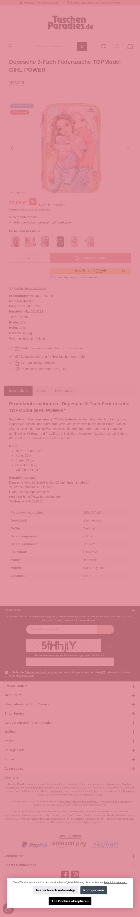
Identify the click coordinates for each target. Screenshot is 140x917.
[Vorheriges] (12, 148)
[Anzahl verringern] (13, 258)
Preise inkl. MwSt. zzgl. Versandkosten (29, 209)
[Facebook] (65, 874)
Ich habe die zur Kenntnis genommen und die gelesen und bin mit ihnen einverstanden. (69, 674)
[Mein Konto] (116, 46)
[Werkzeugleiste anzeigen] (8, 908)
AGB (102, 672)
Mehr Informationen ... (115, 882)
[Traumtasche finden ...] (50, 46)
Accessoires (13, 768)
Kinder (9, 759)
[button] (90, 273)
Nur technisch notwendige (56, 890)
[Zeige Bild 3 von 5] (70, 191)
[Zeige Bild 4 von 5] (78, 191)
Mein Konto (13, 695)
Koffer (9, 741)
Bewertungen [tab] (64, 390)
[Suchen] (82, 46)
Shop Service (14, 713)
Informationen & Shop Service (27, 704)
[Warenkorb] (130, 46)
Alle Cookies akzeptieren (70, 901)
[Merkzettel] (103, 46)
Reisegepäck (14, 750)
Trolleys (10, 731)
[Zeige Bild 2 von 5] (62, 191)
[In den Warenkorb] (90, 258)
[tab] (18, 391)
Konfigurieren (93, 890)
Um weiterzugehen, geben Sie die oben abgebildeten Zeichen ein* (70, 655)
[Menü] (9, 46)
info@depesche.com (34, 492)
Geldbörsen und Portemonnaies (28, 722)
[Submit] (105, 629)
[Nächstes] (127, 148)
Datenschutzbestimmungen (41, 672)
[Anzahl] (28, 258)
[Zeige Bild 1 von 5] (54, 191)
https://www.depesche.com (42, 497)
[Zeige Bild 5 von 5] (85, 191)
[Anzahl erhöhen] (44, 258)
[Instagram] (75, 874)
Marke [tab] (41, 390)
